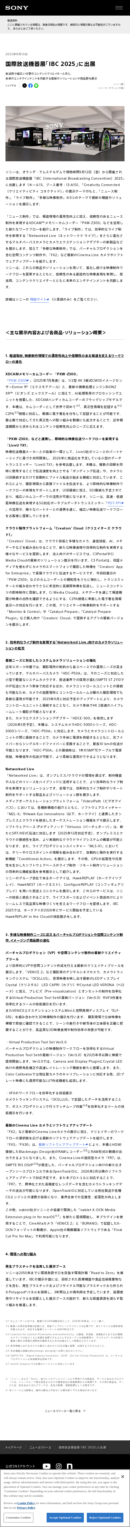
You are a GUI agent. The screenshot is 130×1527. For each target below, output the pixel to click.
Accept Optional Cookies (65, 1517)
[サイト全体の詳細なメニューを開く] (119, 8)
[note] (69, 1466)
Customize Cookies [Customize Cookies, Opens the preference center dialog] (18, 1517)
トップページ (13, 1447)
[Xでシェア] (24, 85)
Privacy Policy (26, 1507)
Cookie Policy (26, 1503)
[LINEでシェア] (36, 85)
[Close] (123, 1477)
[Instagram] (58, 1466)
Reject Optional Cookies (105, 1517)
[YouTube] (46, 1466)
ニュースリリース (40, 1447)
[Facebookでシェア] (30, 85)
